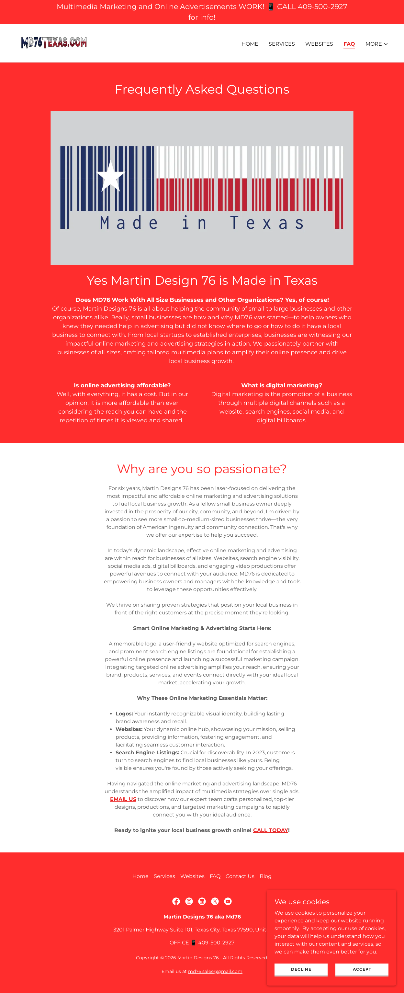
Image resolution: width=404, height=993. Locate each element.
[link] (54, 43)
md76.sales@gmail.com (215, 971)
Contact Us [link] (240, 876)
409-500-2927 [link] (216, 943)
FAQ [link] (349, 44)
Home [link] (249, 44)
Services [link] (282, 44)
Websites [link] (319, 44)
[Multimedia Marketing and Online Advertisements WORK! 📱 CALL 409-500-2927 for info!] (202, 12)
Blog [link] (266, 876)
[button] (376, 44)
